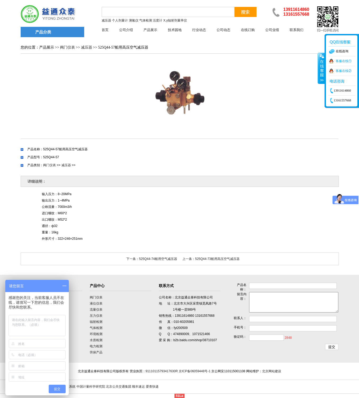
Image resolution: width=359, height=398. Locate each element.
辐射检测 (96, 322)
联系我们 (296, 30)
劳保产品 (96, 352)
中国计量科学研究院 (91, 386)
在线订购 (248, 30)
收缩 (321, 68)
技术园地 (175, 30)
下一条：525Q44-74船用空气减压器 (151, 259)
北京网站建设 (271, 371)
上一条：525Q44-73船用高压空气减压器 (211, 259)
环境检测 (96, 334)
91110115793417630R (162, 371)
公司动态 (223, 30)
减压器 (86, 47)
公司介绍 (126, 30)
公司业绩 (272, 30)
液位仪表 (96, 303)
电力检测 (96, 346)
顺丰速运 (138, 386)
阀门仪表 (67, 47)
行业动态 (199, 30)
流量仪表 (96, 309)
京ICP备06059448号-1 (194, 371)
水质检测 (96, 340)
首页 (105, 30)
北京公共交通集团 (118, 386)
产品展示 (150, 30)
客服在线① (344, 61)
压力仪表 (96, 316)
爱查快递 (152, 386)
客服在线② (344, 71)
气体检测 (96, 328)
